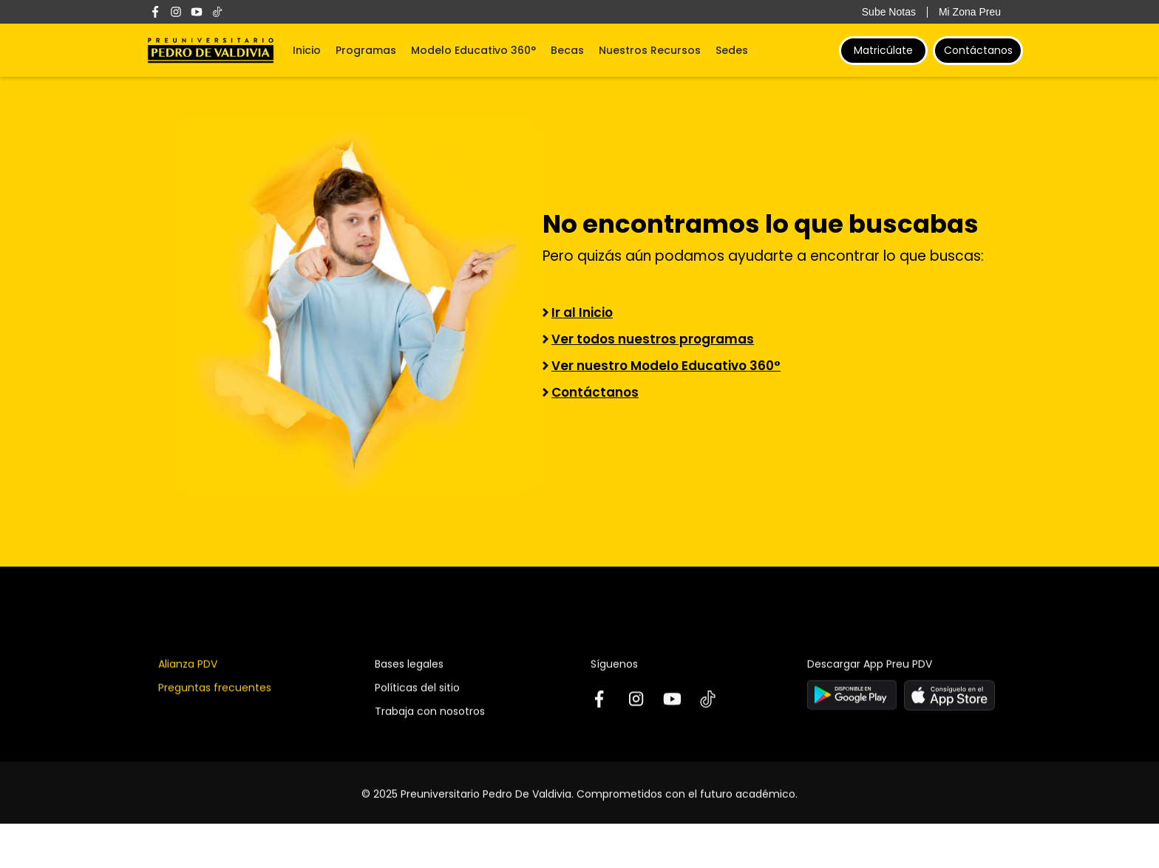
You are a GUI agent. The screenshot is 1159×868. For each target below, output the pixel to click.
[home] (210, 50)
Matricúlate (883, 50)
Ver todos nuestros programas (652, 339)
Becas (567, 50)
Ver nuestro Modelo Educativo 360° (666, 365)
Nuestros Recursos (650, 50)
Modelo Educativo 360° (473, 50)
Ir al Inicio (582, 312)
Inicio (307, 50)
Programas (366, 50)
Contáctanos (978, 50)
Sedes (732, 50)
